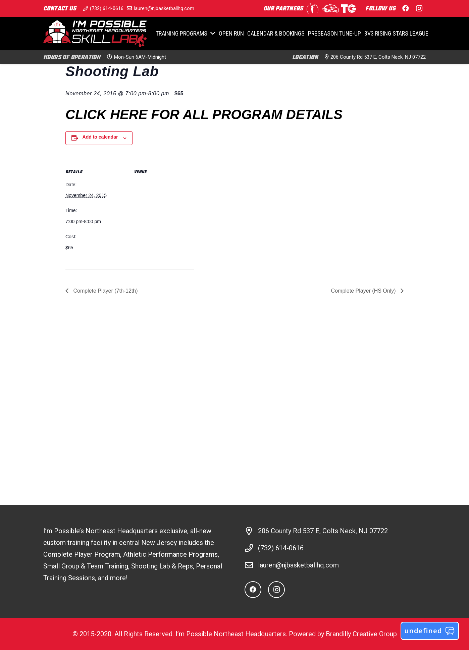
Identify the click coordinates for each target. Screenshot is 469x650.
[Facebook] (253, 589)
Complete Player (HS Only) (364, 291)
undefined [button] (430, 631)
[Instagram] (276, 589)
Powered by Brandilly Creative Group (343, 634)
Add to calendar (100, 137)
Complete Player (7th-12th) (105, 291)
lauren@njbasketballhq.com (298, 565)
